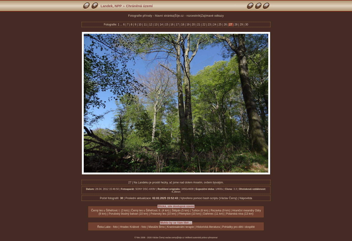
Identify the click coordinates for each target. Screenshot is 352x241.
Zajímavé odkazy (212, 15)
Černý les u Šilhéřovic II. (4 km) (150, 210)
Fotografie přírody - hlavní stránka (151, 15)
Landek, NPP (111, 6)
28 (236, 24)
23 (209, 24)
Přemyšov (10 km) (190, 213)
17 (177, 24)
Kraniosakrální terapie (180, 227)
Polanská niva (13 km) (240, 213)
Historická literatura (208, 227)
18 (182, 24)
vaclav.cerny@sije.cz (175, 237)
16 (172, 24)
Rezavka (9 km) (220, 210)
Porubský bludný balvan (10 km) (128, 213)
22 (204, 24)
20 (193, 24)
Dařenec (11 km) (213, 213)
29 (241, 24)
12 (150, 24)
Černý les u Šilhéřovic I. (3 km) (110, 210)
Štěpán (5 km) (180, 210)
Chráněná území (139, 6)
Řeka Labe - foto (107, 227)
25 (220, 24)
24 (214, 24)
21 (198, 24)
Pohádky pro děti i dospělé (238, 227)
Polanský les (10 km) (163, 213)
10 (140, 24)
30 (246, 24)
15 (166, 24)
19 (188, 24)
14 (161, 24)
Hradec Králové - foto (133, 227)
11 (145, 24)
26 (225, 24)
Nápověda (245, 198)
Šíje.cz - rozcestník (187, 15)
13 (156, 24)
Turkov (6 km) (200, 210)
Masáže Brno (156, 227)
